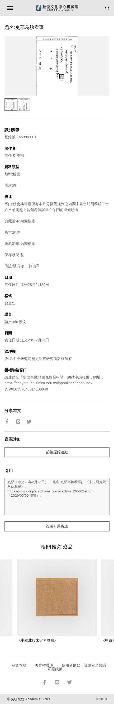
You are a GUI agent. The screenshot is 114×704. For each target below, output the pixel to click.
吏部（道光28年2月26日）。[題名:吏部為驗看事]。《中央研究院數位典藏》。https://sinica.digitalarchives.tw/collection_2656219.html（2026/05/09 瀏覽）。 (56, 496)
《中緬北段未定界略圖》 (37, 640)
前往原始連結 (57, 452)
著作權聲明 (44, 665)
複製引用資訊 (57, 526)
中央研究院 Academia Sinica (28, 699)
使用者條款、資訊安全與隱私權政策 (77, 667)
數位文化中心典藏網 (57, 8)
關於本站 (19, 665)
